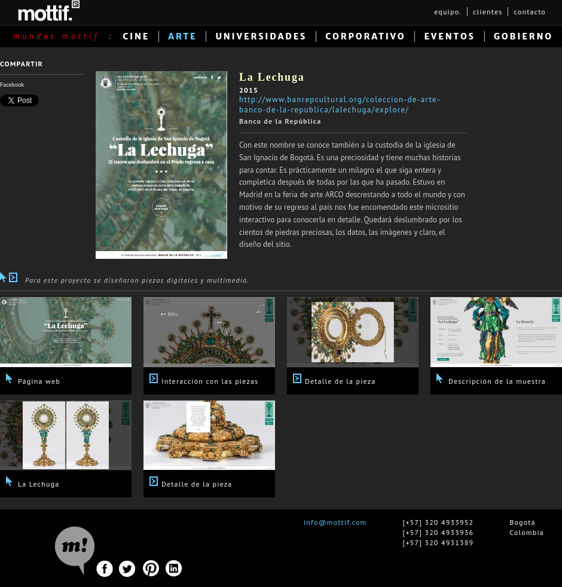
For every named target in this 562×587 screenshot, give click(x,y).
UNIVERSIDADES (261, 36)
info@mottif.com (335, 522)
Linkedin (174, 568)
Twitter (127, 568)
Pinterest (151, 568)
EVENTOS (449, 36)
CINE (136, 36)
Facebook (12, 84)
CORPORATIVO (365, 36)
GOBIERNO (523, 36)
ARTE (182, 36)
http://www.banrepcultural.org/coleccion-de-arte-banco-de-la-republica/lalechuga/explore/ (340, 104)
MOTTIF (49, 10)
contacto (530, 11)
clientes (487, 11)
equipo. (448, 11)
